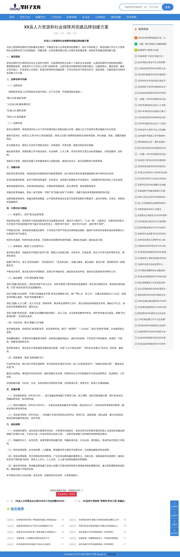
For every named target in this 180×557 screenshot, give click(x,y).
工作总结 (56, 17)
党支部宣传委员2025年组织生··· (152, 166)
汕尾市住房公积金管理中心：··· (152, 264)
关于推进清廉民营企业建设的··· (152, 270)
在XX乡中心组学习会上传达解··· (152, 129)
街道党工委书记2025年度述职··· (152, 160)
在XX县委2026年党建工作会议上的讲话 (33, 544)
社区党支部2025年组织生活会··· (152, 117)
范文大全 (25, 17)
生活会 (86, 17)
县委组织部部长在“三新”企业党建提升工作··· (35, 526)
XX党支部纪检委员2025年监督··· (153, 252)
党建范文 (40, 17)
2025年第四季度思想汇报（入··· (152, 38)
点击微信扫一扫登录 (66, 494)
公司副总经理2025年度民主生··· (152, 68)
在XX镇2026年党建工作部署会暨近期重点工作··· (99, 520)
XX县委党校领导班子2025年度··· (153, 307)
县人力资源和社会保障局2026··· (152, 203)
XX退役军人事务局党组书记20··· (152, 258)
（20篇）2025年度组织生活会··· (152, 99)
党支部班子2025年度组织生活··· (152, 87)
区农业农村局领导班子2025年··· (152, 344)
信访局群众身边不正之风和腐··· (152, 62)
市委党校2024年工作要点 (149, 209)
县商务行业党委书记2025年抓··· (152, 233)
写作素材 (131, 17)
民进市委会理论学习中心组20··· (152, 227)
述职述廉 (116, 17)
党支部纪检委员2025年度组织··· (152, 74)
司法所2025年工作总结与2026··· (153, 178)
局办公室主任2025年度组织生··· (152, 197)
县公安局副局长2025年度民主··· (152, 289)
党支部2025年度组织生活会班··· (152, 325)
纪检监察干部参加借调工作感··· (152, 191)
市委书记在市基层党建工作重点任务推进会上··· (99, 526)
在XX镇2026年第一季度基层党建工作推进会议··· (37, 520)
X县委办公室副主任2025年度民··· (153, 215)
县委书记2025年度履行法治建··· (152, 184)
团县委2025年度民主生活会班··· (152, 313)
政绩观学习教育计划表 (148, 50)
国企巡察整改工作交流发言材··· (152, 282)
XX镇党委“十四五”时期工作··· (151, 56)
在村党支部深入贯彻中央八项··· (152, 240)
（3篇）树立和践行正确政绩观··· (153, 44)
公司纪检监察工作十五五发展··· (152, 319)
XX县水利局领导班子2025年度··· (153, 276)
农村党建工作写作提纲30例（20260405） (97, 544)
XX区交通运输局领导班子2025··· (153, 301)
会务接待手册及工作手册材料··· (152, 136)
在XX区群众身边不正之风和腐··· (152, 221)
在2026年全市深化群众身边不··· (152, 80)
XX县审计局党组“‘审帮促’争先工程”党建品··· (104, 501)
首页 (11, 17)
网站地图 (112, 554)
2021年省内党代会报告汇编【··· (152, 111)
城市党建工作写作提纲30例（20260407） (97, 532)
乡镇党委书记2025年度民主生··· (152, 331)
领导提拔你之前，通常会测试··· (152, 142)
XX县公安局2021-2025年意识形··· (153, 172)
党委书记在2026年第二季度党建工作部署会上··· (36, 532)
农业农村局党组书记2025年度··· (152, 338)
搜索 (167, 7)
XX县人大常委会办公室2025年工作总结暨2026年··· (40, 501)
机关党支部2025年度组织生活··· (152, 148)
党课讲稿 (72, 17)
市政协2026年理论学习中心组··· (152, 246)
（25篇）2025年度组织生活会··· (152, 154)
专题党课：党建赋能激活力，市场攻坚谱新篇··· (99, 538)
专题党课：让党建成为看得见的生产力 (33, 538)
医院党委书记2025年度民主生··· (152, 295)
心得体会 (100, 17)
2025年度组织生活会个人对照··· (152, 105)
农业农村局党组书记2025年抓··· (152, 93)
